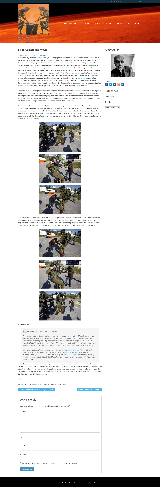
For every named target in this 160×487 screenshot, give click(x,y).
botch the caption (29, 357)
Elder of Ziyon (79, 91)
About (137, 23)
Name (22, 437)
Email (22, 446)
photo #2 (74, 355)
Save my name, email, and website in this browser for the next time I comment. (49, 463)
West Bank (68, 352)
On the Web (119, 23)
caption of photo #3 (75, 350)
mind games (62, 384)
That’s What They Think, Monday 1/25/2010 (37, 390)
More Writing (85, 23)
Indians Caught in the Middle (88, 390)
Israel (27, 384)
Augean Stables (82, 78)
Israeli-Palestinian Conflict (47, 384)
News (129, 23)
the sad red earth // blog (102, 23)
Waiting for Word (70, 23)
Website (23, 454)
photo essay (29, 93)
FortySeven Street (80, 483)
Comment (24, 411)
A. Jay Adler (42, 55)
